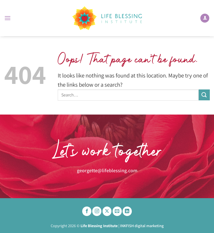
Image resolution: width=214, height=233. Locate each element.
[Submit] (204, 94)
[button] (7, 18)
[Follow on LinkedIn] (127, 211)
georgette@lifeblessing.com (107, 170)
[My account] (204, 18)
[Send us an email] (117, 211)
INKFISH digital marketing (142, 225)
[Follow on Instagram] (96, 211)
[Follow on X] (107, 211)
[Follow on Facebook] (86, 211)
